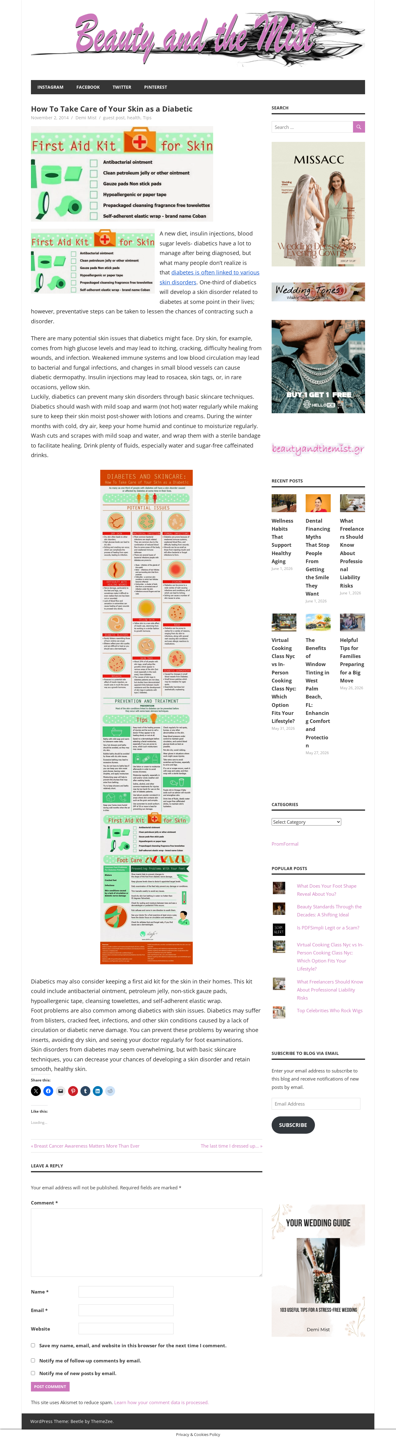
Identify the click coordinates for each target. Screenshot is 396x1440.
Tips (147, 118)
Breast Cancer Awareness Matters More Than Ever (87, 1146)
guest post (114, 118)
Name (40, 1292)
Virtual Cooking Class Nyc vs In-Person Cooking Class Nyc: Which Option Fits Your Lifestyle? (284, 681)
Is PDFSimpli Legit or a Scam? (328, 927)
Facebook (88, 87)
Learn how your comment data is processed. (161, 1402)
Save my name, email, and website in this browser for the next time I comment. (132, 1345)
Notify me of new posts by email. (77, 1373)
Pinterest (155, 87)
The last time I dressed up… (230, 1146)
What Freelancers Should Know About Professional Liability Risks (352, 553)
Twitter (122, 87)
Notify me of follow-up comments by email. (90, 1360)
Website (40, 1329)
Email (39, 1310)
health (133, 118)
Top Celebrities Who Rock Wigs (330, 1010)
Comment (44, 1203)
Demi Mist (86, 118)
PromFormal (285, 844)
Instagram (50, 87)
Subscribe (293, 1124)
